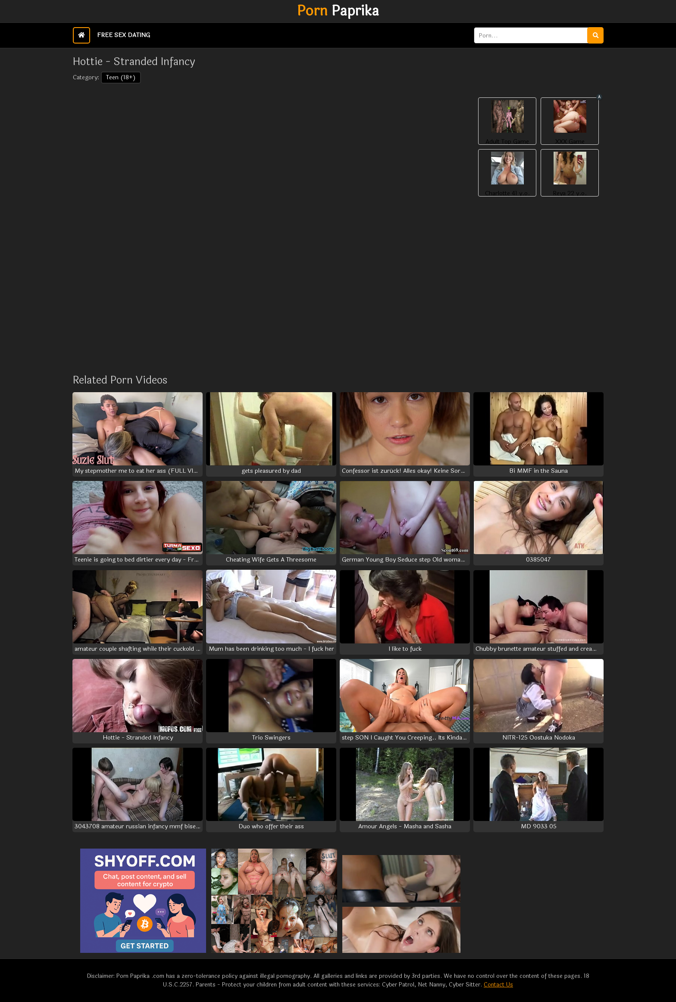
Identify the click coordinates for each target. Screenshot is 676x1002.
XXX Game (570, 142)
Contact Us (498, 984)
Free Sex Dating (123, 35)
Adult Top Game (507, 142)
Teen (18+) (121, 77)
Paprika (338, 11)
